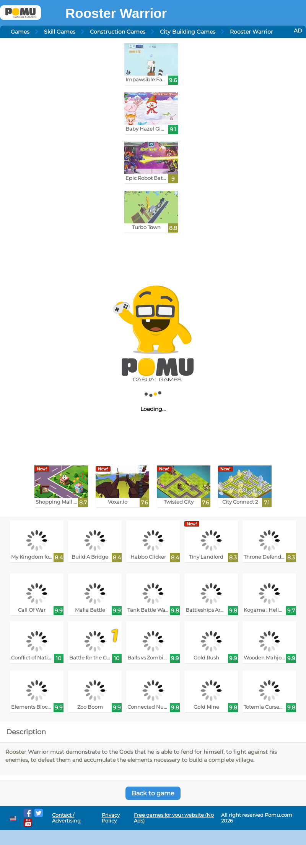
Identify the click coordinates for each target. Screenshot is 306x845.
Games (20, 31)
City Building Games (187, 31)
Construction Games (117, 31)
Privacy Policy (111, 818)
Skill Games (59, 31)
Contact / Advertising (66, 818)
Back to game (153, 793)
